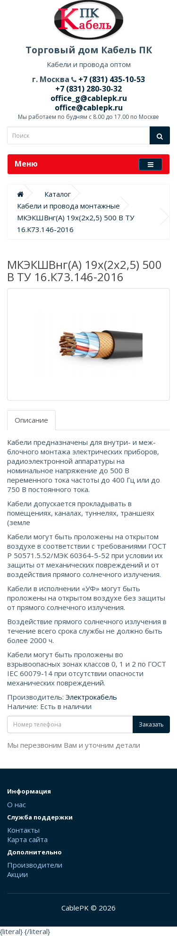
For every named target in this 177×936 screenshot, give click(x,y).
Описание (31, 420)
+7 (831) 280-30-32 (88, 89)
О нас (16, 804)
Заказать (151, 724)
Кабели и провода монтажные (68, 205)
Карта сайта (27, 839)
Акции (17, 874)
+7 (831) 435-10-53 (110, 79)
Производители (34, 864)
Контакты (23, 830)
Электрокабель (91, 697)
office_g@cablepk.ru (89, 98)
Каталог (57, 194)
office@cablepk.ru (89, 107)
